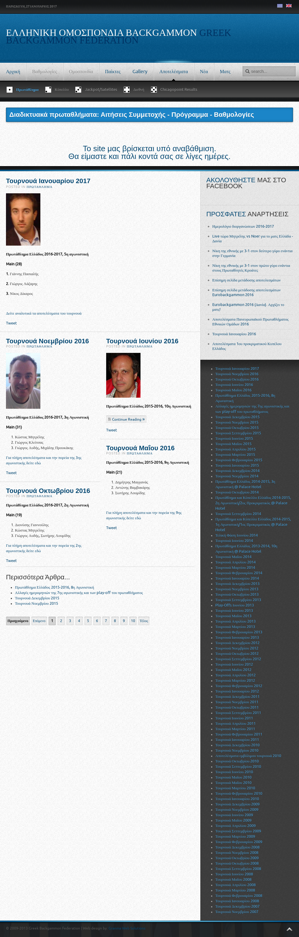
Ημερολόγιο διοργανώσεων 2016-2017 (243, 226)
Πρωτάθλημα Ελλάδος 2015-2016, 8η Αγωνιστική (54, 587)
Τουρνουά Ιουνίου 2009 (234, 815)
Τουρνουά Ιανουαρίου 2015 (237, 465)
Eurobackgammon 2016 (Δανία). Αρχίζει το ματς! (248, 307)
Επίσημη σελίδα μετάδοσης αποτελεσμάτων (246, 280)
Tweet (11, 323)
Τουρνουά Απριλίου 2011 (235, 723)
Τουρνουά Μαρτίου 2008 (235, 890)
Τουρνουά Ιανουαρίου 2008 (237, 901)
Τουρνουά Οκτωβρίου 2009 (237, 858)
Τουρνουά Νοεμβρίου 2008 (236, 853)
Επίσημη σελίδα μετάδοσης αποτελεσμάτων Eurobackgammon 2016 (246, 292)
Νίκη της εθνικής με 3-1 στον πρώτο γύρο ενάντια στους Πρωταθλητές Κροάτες (251, 268)
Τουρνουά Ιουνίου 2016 (142, 341)
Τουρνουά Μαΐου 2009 (233, 820)
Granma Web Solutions (127, 928)
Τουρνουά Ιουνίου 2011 (234, 718)
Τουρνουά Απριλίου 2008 (235, 885)
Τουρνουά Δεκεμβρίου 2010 (237, 745)
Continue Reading (127, 419)
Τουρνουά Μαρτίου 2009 (235, 836)
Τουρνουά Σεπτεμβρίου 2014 (238, 514)
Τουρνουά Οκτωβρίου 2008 (237, 863)
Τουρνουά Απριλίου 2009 (235, 826)
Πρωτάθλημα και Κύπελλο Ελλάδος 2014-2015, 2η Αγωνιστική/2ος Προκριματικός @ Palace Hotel (253, 503)
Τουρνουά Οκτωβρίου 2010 (237, 761)
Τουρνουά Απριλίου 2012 (235, 675)
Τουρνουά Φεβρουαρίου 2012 (238, 686)
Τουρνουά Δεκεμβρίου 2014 (237, 471)
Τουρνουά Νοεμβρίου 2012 (236, 648)
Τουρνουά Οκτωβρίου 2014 (237, 492)
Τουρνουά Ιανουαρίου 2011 (237, 740)
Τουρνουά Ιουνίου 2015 (234, 438)
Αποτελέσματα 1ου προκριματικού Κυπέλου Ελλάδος (247, 346)
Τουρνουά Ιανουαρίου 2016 (234, 334)
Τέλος (144, 621)
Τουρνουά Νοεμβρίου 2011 (236, 702)
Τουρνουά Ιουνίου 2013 (234, 611)
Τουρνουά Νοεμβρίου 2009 (236, 810)
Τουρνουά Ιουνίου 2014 (234, 541)
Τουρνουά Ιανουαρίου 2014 (237, 578)
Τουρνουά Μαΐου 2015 (233, 444)
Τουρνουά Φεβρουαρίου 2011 (238, 734)
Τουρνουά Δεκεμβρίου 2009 (237, 804)
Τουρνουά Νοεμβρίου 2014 (236, 476)
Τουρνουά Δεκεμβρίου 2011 (237, 697)
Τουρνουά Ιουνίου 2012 (234, 664)
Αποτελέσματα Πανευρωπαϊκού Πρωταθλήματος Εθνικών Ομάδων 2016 (250, 321)
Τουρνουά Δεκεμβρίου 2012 (237, 643)
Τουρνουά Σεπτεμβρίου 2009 (238, 831)
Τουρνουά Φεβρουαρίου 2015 (238, 460)
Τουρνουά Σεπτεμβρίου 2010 (238, 766)
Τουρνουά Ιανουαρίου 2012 (237, 691)
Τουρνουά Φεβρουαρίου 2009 (238, 842)
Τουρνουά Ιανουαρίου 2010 (237, 799)
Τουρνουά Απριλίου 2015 (235, 449)
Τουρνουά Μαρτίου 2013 (235, 627)
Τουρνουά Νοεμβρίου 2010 (236, 750)
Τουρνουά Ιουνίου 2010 (234, 772)
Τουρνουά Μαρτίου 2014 (235, 567)
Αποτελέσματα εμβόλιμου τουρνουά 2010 (248, 756)
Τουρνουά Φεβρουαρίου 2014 (238, 573)
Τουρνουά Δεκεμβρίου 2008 (237, 847)
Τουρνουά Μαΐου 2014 (233, 557)
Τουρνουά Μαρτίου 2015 (235, 455)
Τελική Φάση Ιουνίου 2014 (236, 535)
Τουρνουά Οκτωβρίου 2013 (237, 594)
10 (133, 621)
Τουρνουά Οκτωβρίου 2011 (237, 707)
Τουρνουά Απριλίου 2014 (235, 562)
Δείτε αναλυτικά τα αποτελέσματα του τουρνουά (44, 313)
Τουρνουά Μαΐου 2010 (233, 777)
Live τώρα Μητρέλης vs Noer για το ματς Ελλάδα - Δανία (252, 238)
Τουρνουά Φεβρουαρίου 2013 (238, 632)
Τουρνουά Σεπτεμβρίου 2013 (238, 600)
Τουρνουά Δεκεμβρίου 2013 (237, 584)
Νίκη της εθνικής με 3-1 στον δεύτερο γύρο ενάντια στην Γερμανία (252, 253)
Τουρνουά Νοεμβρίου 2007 (236, 912)
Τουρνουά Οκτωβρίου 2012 (237, 654)
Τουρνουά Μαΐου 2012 (233, 670)
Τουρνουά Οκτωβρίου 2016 (48, 490)
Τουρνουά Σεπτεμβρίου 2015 (238, 433)
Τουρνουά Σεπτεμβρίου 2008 (238, 869)
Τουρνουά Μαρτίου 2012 (235, 680)
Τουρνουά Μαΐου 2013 (233, 616)
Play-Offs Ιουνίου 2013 (234, 605)
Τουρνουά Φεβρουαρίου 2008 (238, 896)
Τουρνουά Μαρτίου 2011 (235, 729)
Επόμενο (39, 621)
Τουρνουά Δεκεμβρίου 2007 (237, 906)
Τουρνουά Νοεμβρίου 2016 (47, 341)
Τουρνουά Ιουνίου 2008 (234, 874)
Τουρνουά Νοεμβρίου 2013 (236, 589)
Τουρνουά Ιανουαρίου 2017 (48, 181)
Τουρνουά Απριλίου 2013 (235, 621)
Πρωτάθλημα (40, 187)
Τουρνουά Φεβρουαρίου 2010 (238, 793)
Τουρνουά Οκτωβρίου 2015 (237, 428)
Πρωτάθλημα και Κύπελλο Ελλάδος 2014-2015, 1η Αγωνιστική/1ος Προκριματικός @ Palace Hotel (253, 524)
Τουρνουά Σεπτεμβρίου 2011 (238, 713)
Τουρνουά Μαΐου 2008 (233, 879)
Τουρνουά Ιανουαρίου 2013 (237, 637)
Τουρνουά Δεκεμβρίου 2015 (37, 598)
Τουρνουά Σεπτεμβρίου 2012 (238, 659)
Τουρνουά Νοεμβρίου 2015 (36, 603)
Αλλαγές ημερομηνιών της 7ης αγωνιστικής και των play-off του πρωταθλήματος (79, 593)
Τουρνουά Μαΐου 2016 (140, 448)
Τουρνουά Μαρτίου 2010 (235, 788)
